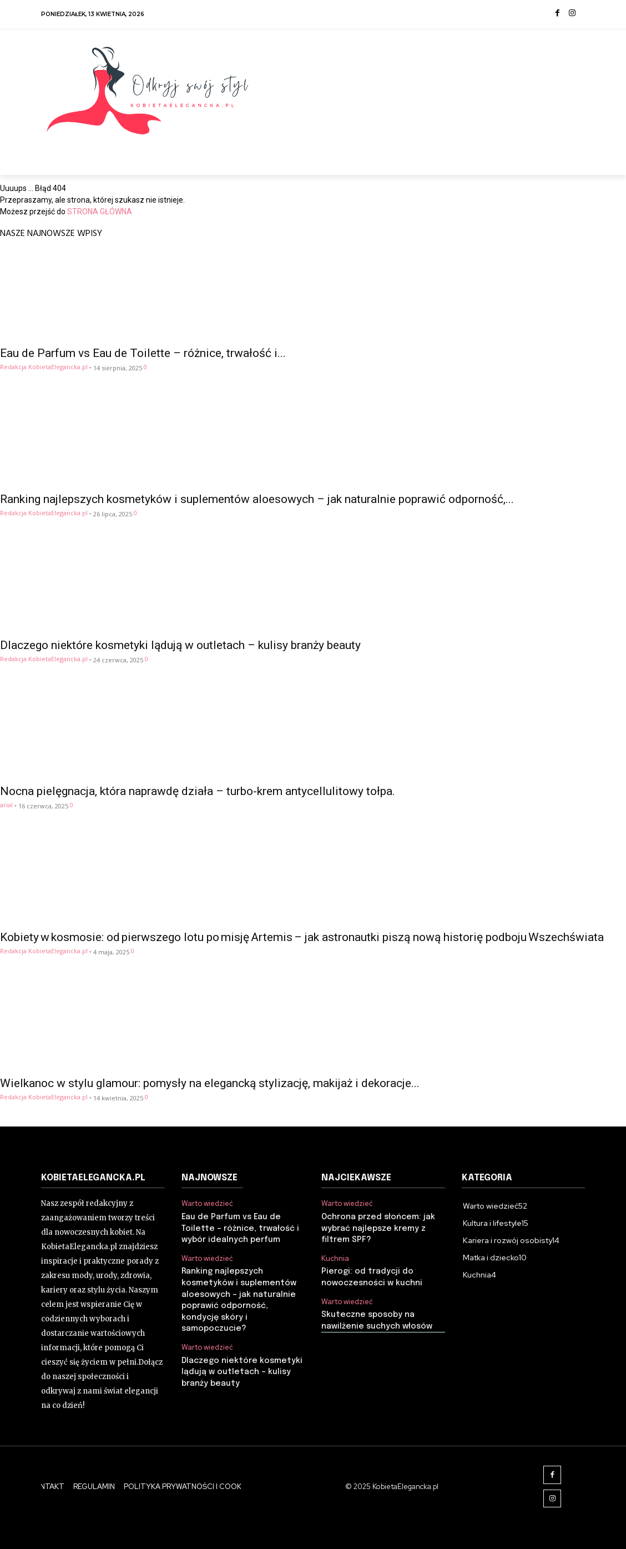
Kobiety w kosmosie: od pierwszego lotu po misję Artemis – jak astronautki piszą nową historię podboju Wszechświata (302, 937)
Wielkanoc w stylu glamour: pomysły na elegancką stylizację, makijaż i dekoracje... (210, 1083)
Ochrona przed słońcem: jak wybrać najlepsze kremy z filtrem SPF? (376, 1227)
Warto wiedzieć (207, 1203)
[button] (572, 156)
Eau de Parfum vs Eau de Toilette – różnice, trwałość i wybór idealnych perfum (239, 1227)
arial (6, 805)
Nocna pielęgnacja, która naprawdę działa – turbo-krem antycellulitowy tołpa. (197, 791)
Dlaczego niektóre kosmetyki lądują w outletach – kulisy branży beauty (180, 645)
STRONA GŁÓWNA (99, 211)
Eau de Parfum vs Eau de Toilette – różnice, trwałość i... (143, 353)
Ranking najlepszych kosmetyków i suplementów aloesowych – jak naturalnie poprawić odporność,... (257, 499)
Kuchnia (335, 1257)
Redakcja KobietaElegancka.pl (44, 367)
